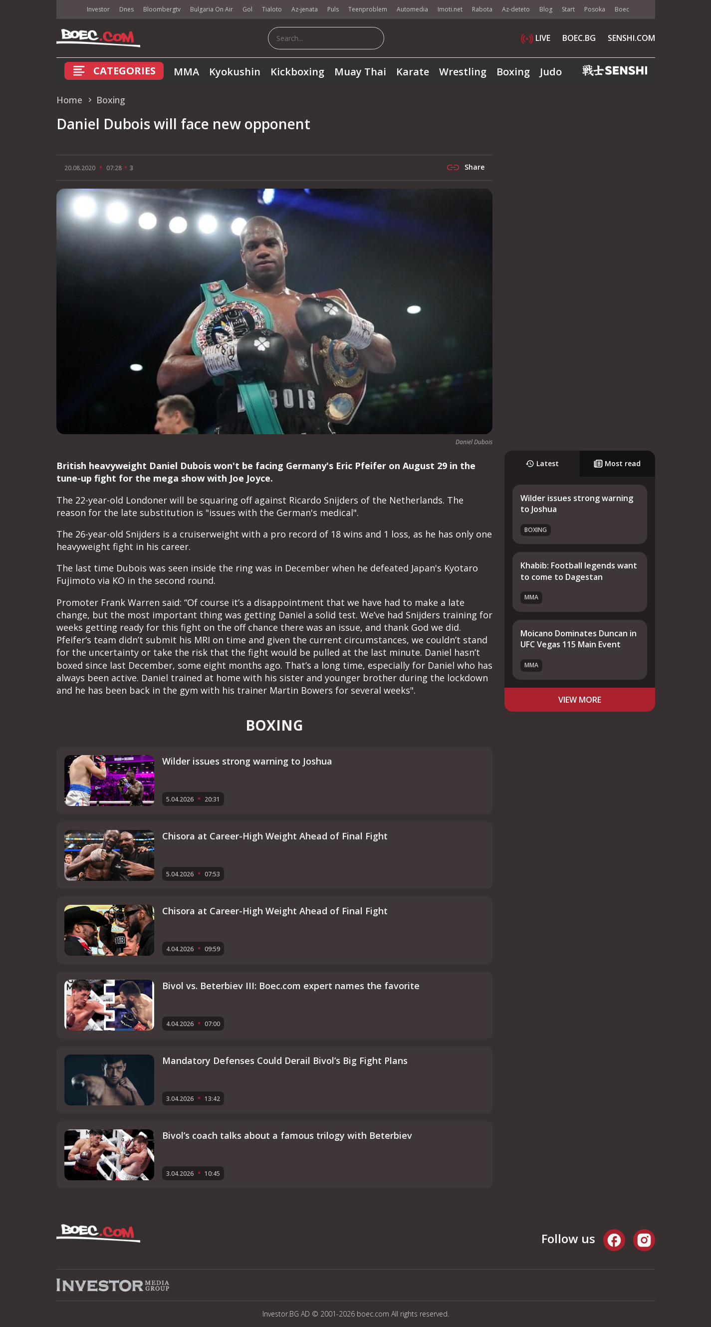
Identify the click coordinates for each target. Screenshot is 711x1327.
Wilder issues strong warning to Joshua (247, 761)
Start (568, 9)
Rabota (482, 9)
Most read (617, 463)
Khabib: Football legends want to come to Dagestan (578, 571)
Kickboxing (297, 71)
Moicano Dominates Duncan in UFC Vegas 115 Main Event (578, 639)
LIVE (535, 37)
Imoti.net (450, 9)
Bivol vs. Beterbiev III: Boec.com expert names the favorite (291, 986)
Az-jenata (304, 9)
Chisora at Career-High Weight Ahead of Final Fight (275, 836)
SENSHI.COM (631, 37)
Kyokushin (234, 71)
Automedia (412, 9)
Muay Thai (360, 71)
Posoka (594, 9)
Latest (542, 463)
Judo (551, 71)
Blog (545, 9)
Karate (412, 71)
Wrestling (462, 71)
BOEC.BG (579, 37)
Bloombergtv (162, 9)
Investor (98, 9)
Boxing (513, 71)
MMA (186, 71)
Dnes (126, 9)
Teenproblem (367, 9)
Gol (247, 9)
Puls (333, 9)
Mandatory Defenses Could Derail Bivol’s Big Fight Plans (285, 1060)
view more (579, 699)
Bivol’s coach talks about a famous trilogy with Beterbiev (287, 1135)
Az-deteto (516, 9)
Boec (622, 9)
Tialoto (272, 9)
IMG (68, 9)
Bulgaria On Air (211, 9)
